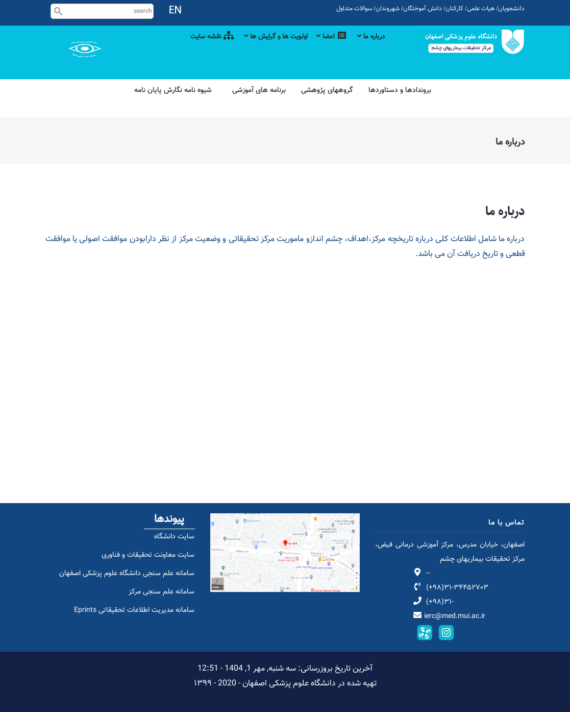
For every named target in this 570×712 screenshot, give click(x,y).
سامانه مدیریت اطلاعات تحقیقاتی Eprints (128, 621)
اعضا (326, 49)
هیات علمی (480, 8)
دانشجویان (511, 8)
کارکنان (454, 8)
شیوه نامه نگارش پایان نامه (173, 90)
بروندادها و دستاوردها (399, 90)
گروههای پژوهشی (327, 90)
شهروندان (388, 8)
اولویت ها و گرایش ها (264, 49)
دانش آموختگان (422, 8)
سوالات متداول (354, 8)
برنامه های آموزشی (259, 90)
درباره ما (370, 49)
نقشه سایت (193, 49)
